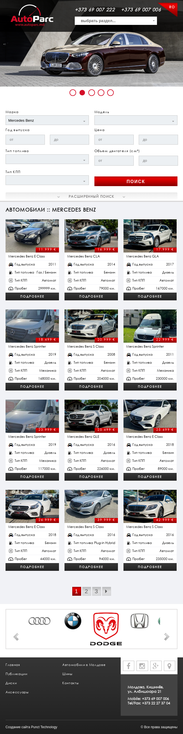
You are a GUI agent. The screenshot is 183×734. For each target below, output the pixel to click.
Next (167, 637)
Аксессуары (17, 692)
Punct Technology (44, 727)
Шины (67, 674)
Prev (16, 637)
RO (172, 7)
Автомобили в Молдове (83, 665)
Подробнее (32, 296)
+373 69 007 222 (95, 9)
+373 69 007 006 (141, 9)
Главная (13, 665)
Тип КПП (13, 172)
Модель (102, 112)
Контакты (70, 683)
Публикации (16, 674)
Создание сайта (18, 727)
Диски (11, 683)
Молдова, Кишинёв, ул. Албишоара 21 (146, 689)
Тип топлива (17, 151)
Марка (12, 112)
